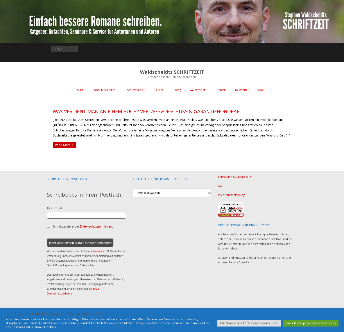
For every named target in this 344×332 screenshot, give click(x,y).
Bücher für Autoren (103, 90)
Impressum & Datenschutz (234, 177)
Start (80, 90)
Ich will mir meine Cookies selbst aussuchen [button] (249, 323)
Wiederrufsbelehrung (231, 195)
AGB (221, 186)
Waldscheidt (197, 90)
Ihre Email (54, 208)
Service (159, 90)
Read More (63, 145)
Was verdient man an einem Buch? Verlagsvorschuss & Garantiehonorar (146, 111)
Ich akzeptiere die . (83, 226)
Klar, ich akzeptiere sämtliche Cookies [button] (311, 323)
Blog (178, 90)
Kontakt (221, 90)
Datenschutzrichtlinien (96, 226)
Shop (260, 90)
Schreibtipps (135, 90)
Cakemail (96, 251)
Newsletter (242, 90)
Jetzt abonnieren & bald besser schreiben (80, 242)
